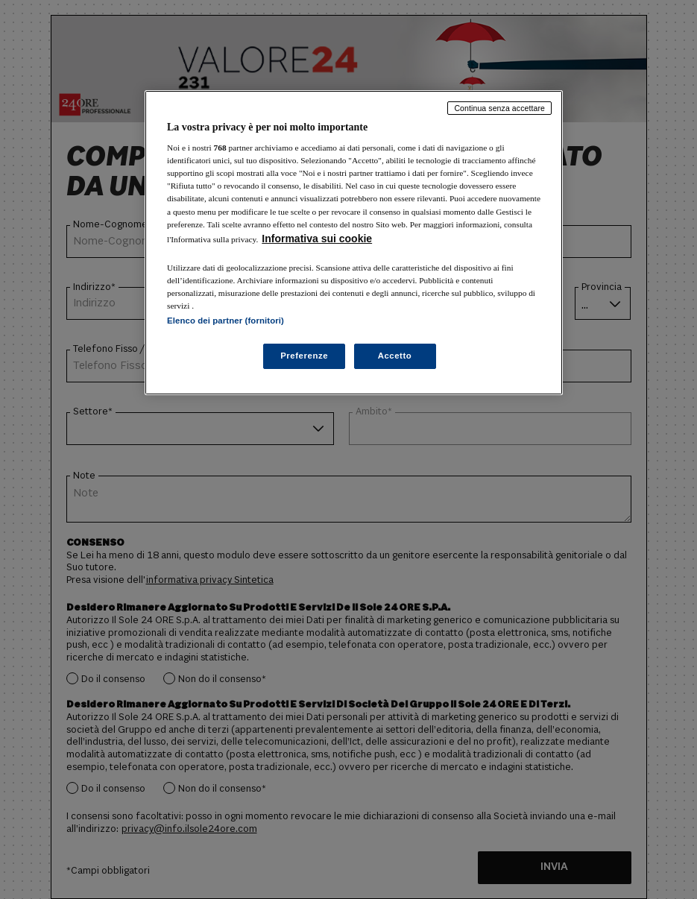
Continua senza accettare (499, 108)
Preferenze (304, 355)
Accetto (395, 355)
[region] (354, 242)
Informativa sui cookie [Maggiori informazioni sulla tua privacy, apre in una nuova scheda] (317, 239)
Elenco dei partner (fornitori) (225, 320)
